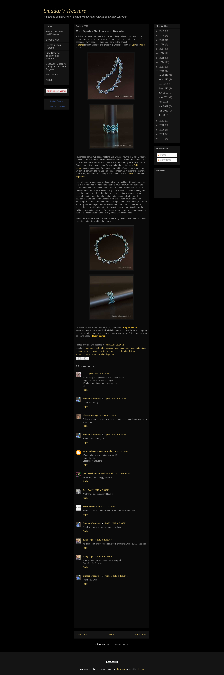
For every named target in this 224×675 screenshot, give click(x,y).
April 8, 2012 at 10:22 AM (101, 556)
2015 (162, 58)
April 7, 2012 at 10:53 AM (107, 507)
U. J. (85, 373)
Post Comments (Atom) (117, 644)
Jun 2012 (164, 93)
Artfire (142, 45)
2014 (162, 62)
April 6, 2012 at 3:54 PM (115, 434)
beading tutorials (138, 348)
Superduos (81, 176)
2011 (162, 120)
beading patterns (122, 348)
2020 (162, 35)
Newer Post (82, 634)
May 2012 (164, 97)
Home (112, 634)
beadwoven (94, 351)
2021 (162, 31)
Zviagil (86, 540)
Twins (130, 173)
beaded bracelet (90, 348)
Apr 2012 (163, 102)
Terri (85, 490)
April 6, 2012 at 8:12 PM (119, 473)
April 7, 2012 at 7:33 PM (115, 523)
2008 (162, 134)
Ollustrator (120, 669)
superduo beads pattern (86, 354)
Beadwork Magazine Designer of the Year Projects (56, 67)
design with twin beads (110, 351)
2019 (162, 40)
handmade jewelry (129, 351)
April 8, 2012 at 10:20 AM (101, 540)
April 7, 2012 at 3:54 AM (98, 490)
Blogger (140, 669)
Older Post (141, 634)
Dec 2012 (164, 75)
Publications (52, 74)
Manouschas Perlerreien (94, 451)
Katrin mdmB (89, 507)
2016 (162, 53)
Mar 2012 (164, 106)
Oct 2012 (163, 84)
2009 (162, 129)
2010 (162, 125)
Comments (164, 160)
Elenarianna (88, 415)
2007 (162, 138)
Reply (85, 390)
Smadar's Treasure (65, 11)
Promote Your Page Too (56, 106)
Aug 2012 (164, 88)
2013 (162, 67)
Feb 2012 (164, 111)
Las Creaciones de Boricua (95, 473)
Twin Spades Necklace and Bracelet (100, 31)
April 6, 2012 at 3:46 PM (98, 373)
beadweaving (82, 351)
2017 (162, 49)
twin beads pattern (106, 354)
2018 (162, 44)
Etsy (134, 45)
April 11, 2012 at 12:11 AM (116, 576)
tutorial (81, 45)
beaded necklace (105, 348)
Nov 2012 (164, 79)
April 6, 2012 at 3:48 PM (115, 398)
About (49, 80)
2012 (162, 71)
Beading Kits (52, 40)
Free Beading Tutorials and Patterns (53, 56)
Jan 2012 (164, 115)
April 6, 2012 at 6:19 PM (117, 451)
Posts (162, 155)
